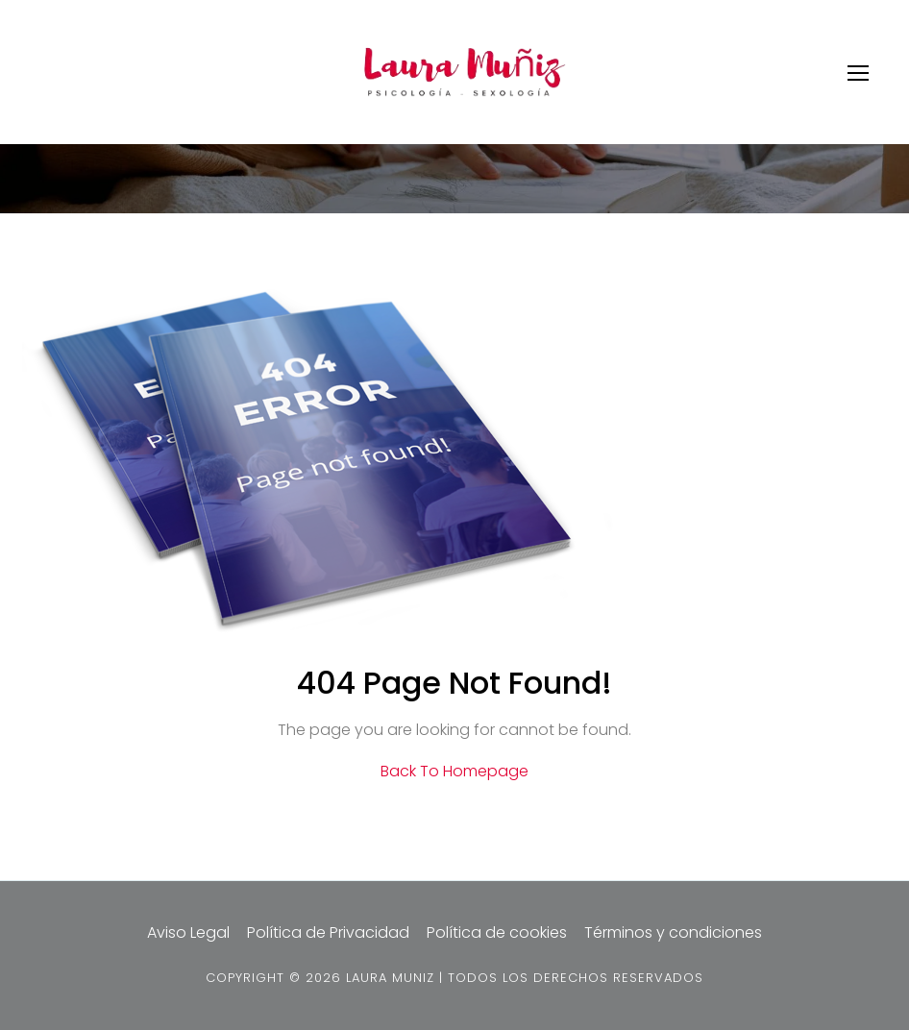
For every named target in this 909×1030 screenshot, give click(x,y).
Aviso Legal (188, 932)
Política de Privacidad (328, 932)
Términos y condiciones (673, 932)
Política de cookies (497, 932)
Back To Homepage (454, 771)
